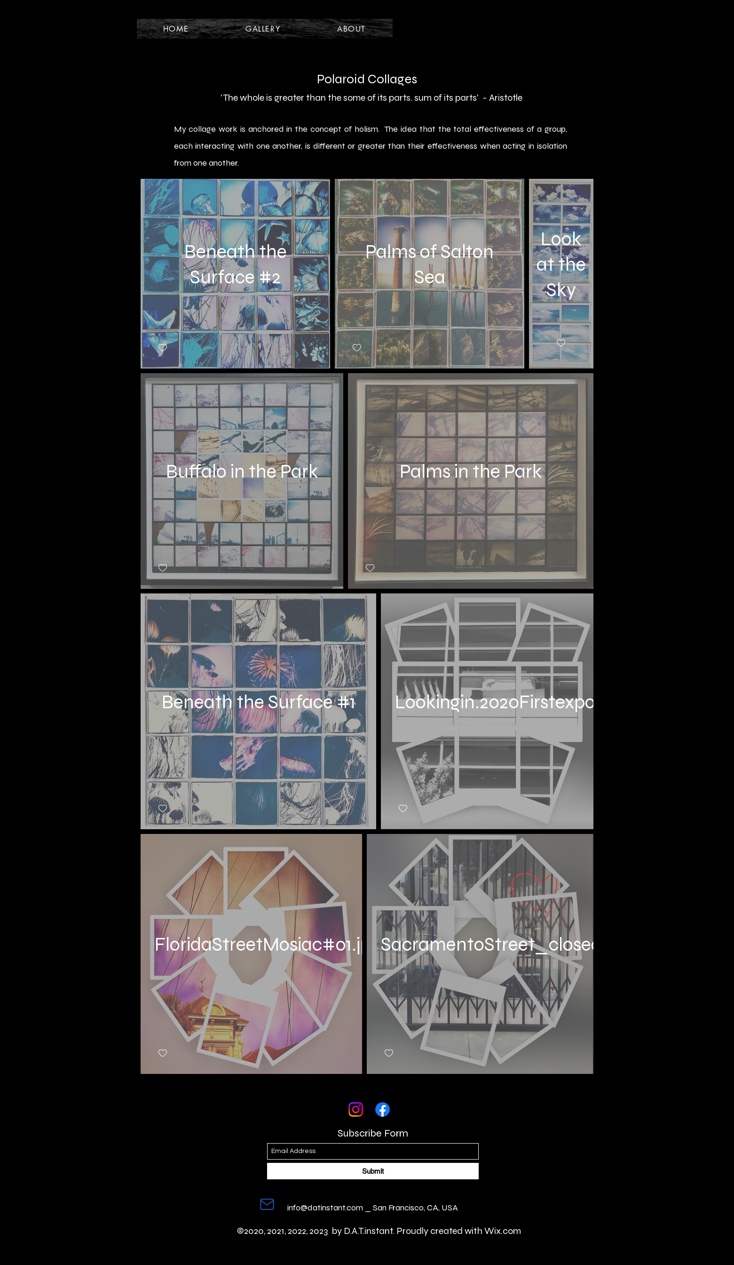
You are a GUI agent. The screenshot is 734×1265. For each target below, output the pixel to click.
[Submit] (373, 1171)
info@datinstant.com (325, 1207)
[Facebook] (382, 1109)
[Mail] (267, 1204)
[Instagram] (355, 1109)
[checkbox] (162, 348)
